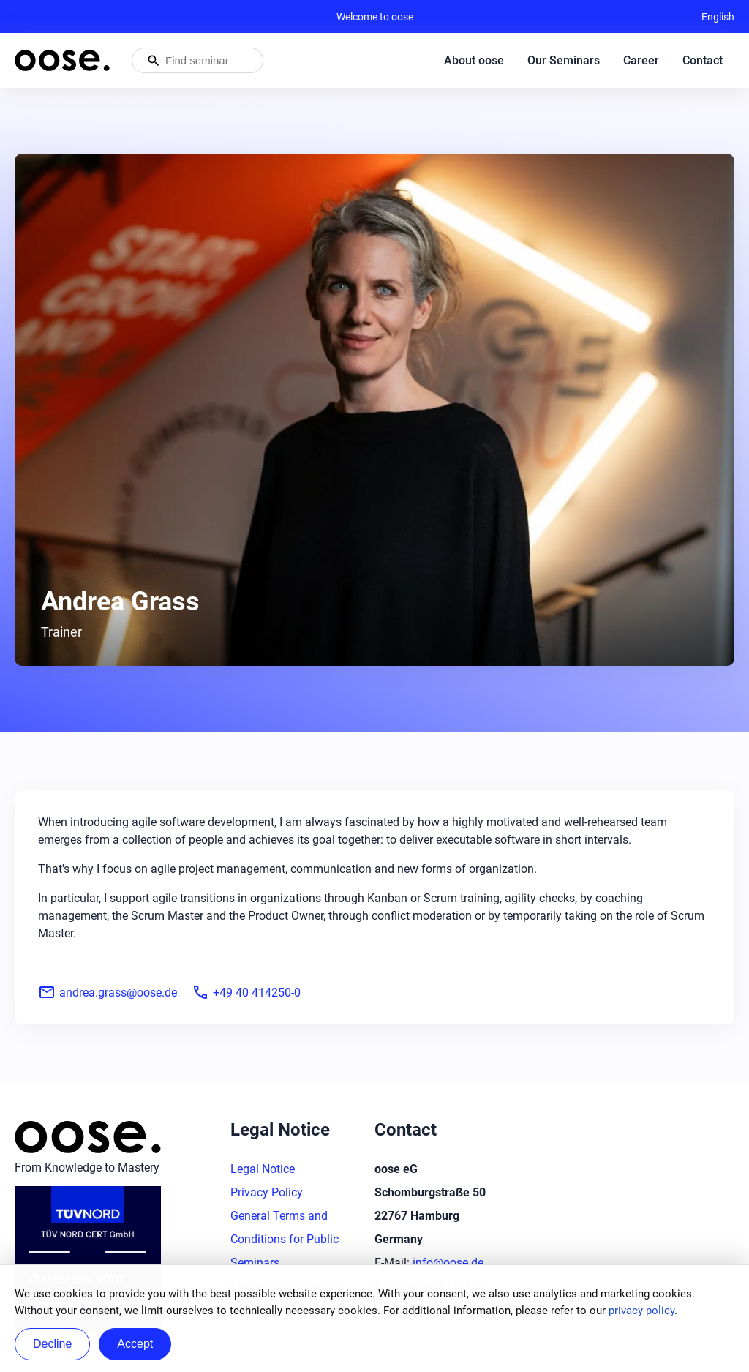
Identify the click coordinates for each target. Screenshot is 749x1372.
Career (641, 60)
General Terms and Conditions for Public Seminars (284, 1239)
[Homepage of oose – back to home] (62, 60)
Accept (135, 1344)
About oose (474, 60)
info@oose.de (448, 1263)
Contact (702, 60)
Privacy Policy (266, 1192)
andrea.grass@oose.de (107, 992)
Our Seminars (563, 60)
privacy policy (641, 1310)
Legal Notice (262, 1169)
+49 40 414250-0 (246, 992)
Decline (52, 1344)
